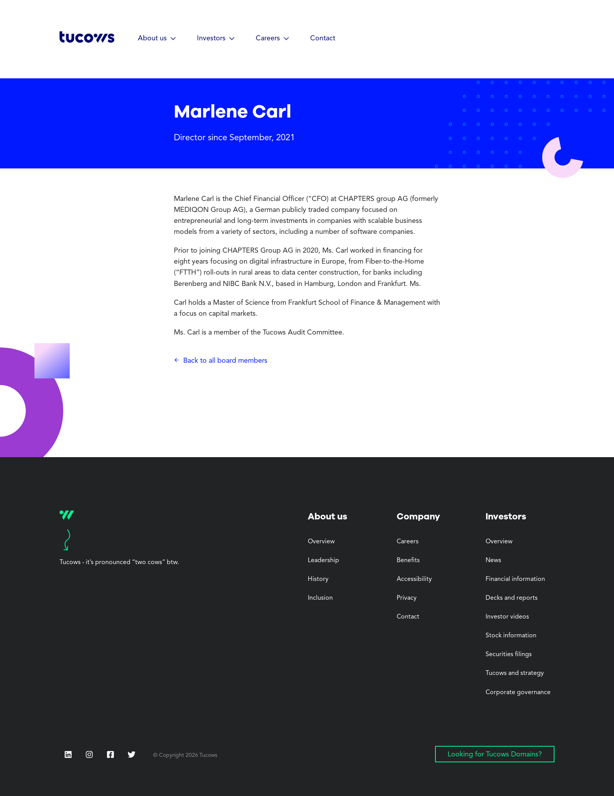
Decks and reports (512, 598)
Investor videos (507, 617)
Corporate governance (518, 692)
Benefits (408, 560)
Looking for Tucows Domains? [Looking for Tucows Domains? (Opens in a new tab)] (495, 754)
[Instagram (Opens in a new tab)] (89, 754)
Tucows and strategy (515, 673)
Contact (322, 38)
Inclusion (320, 598)
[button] (157, 38)
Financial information (515, 579)
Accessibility (414, 579)
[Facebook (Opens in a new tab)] (110, 755)
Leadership (323, 560)
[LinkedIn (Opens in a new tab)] (68, 754)
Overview (321, 542)
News (493, 560)
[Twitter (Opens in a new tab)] (131, 754)
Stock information (511, 636)
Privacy (407, 598)
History (318, 579)
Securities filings (509, 654)
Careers (408, 542)
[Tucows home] (87, 40)
